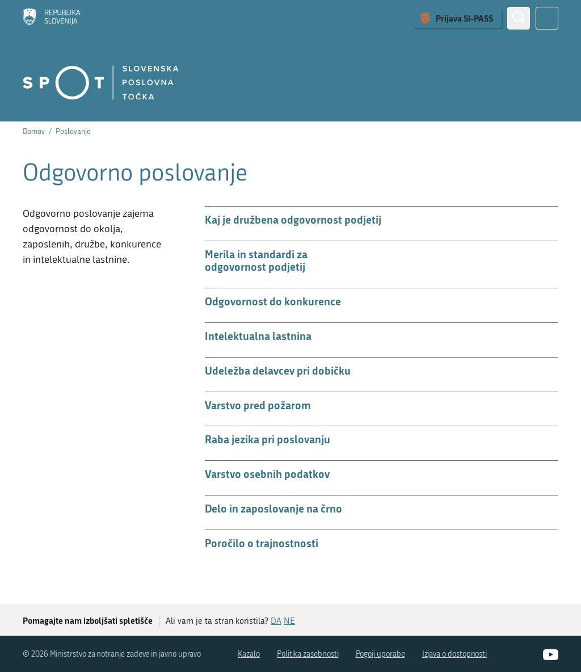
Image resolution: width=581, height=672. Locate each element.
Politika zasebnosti (308, 654)
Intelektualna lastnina (258, 335)
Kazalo (249, 654)
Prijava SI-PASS (464, 18)
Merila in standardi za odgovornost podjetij (256, 260)
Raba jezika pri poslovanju (267, 439)
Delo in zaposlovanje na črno (273, 508)
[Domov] (52, 18)
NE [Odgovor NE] (289, 621)
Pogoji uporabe (380, 654)
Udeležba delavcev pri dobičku (278, 370)
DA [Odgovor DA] (276, 621)
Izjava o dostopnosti (454, 654)
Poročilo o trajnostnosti (261, 543)
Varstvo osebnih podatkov (267, 473)
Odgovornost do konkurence (273, 301)
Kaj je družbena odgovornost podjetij (293, 219)
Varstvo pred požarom (258, 405)
